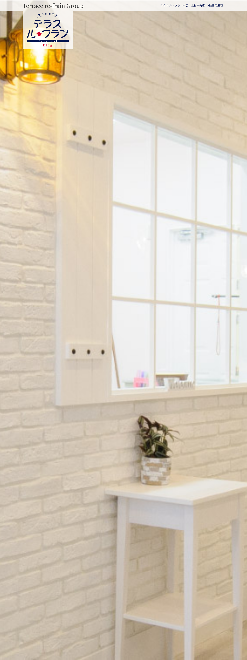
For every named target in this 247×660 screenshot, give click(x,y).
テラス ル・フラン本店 (174, 5)
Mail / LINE (215, 5)
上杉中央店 (198, 5)
